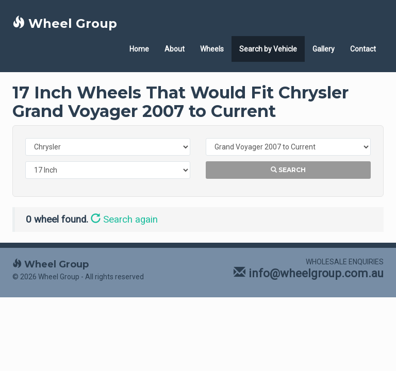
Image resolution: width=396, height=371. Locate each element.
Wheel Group (64, 23)
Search (288, 170)
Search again (124, 219)
